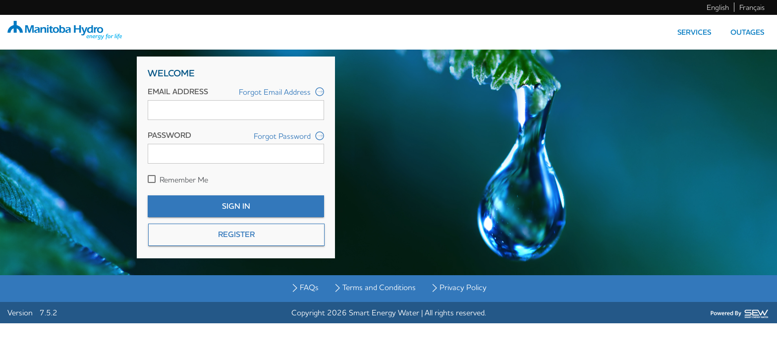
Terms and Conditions (379, 287)
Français (752, 7)
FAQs (309, 287)
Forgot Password (289, 136)
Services (694, 32)
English (718, 7)
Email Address (178, 91)
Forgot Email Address (281, 92)
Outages (747, 32)
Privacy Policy (463, 287)
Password (169, 135)
